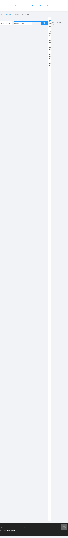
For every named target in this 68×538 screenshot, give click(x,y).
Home (2, 14)
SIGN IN (51, 5)
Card (50, 28)
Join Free (61, 22)
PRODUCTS (20, 5)
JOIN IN (44, 5)
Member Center (58, 24)
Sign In (56, 22)
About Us (29, 5)
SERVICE (36, 5)
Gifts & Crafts (9, 14)
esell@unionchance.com (32, 529)
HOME (12, 5)
